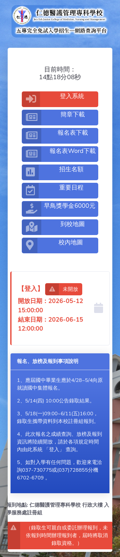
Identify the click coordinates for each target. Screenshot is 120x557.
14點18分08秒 (60, 77)
